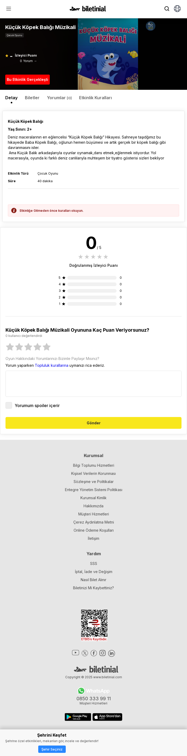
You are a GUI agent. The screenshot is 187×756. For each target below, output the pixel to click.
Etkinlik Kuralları (95, 97)
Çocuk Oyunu (14, 35)
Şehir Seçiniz (52, 749)
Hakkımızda (93, 506)
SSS (93, 563)
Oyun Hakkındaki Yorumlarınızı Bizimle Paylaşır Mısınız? (52, 358)
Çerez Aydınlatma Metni (93, 522)
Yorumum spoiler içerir (33, 405)
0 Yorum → (28, 61)
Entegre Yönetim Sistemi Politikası (93, 489)
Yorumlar (59, 97)
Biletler (32, 97)
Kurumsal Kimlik (93, 498)
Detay (11, 97)
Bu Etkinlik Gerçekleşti (27, 79)
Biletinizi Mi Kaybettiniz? (93, 588)
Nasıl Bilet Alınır (93, 579)
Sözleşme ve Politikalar (94, 481)
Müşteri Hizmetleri (93, 514)
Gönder (94, 423)
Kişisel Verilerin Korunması (93, 473)
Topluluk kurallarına (51, 365)
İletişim (93, 538)
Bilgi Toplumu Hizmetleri (93, 465)
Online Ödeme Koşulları (94, 530)
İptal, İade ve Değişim (93, 571)
